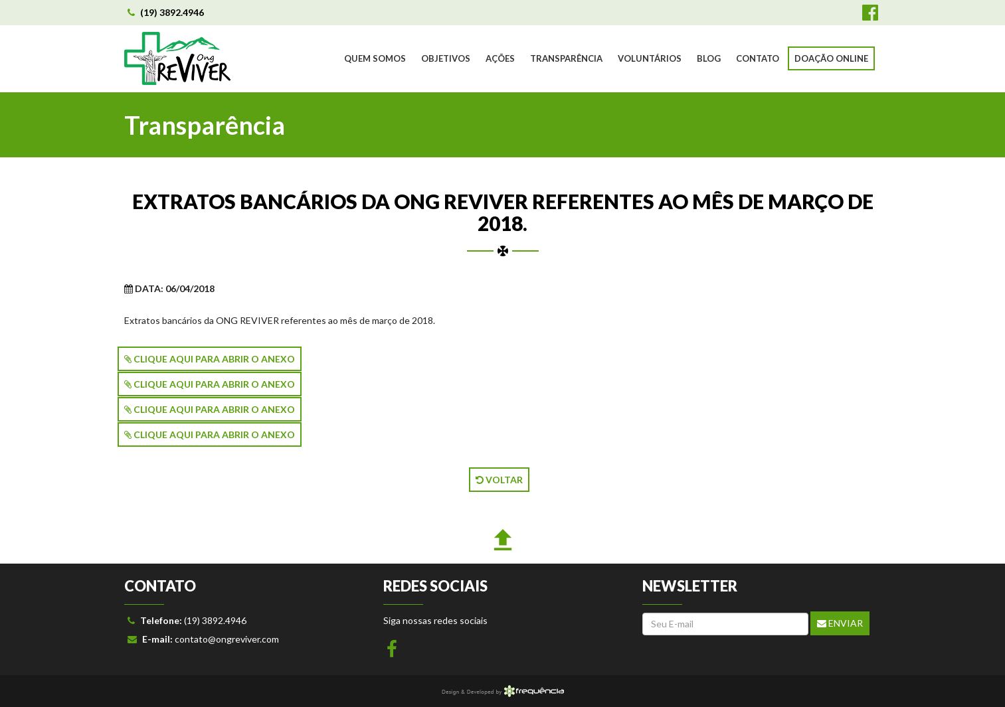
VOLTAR (499, 479)
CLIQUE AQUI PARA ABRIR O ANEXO (209, 358)
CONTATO (757, 58)
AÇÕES (500, 58)
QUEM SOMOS (375, 58)
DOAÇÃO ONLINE (831, 58)
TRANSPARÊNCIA (566, 58)
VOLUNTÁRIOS (650, 58)
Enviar (840, 623)
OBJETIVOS (445, 58)
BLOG (709, 58)
